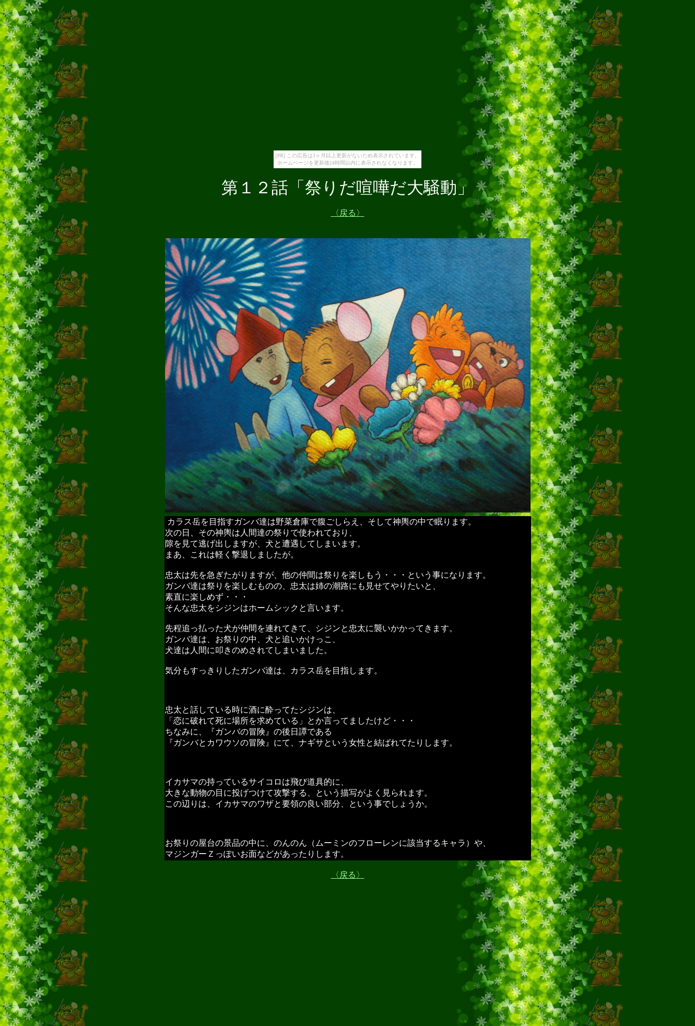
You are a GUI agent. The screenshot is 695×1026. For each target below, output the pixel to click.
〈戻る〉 (347, 874)
